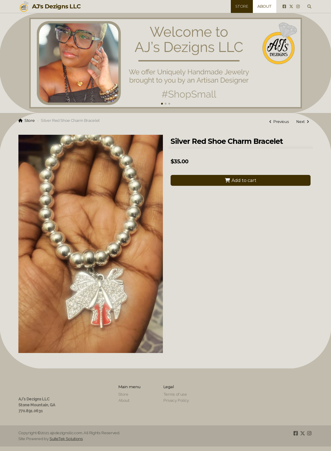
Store (30, 120)
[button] (162, 104)
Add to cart (240, 180)
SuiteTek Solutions (66, 438)
